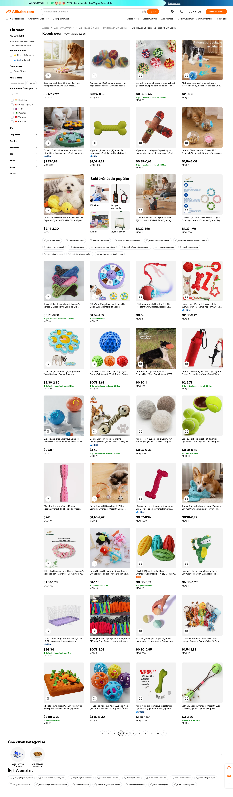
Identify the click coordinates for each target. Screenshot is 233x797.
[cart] (182, 12)
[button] (144, 12)
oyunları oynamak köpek (103, 247)
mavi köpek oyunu (181, 778)
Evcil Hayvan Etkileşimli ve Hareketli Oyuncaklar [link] (153, 28)
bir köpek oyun (52, 240)
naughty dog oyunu (164, 247)
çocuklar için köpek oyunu (107, 784)
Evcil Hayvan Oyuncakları (115, 28)
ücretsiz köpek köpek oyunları (135, 247)
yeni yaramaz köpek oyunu (110, 254)
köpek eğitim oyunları (81, 778)
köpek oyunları (77, 247)
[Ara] (153, 11)
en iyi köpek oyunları (20, 784)
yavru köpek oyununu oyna (127, 240)
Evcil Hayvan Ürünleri (64, 28)
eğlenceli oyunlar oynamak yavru (191, 240)
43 (158, 733)
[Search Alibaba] (92, 11)
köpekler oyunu (81, 784)
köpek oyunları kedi (54, 247)
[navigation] (23, 381)
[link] (229, 768)
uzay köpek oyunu (53, 254)
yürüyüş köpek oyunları (79, 254)
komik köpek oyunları (107, 778)
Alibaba (45, 28)
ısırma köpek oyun (205, 778)
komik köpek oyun (75, 240)
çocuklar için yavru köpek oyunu (51, 784)
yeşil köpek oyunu (189, 247)
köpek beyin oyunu (135, 784)
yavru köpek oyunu (99, 240)
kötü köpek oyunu (159, 784)
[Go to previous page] (102, 733)
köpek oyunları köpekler (157, 240)
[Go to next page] (164, 733)
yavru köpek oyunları (156, 778)
